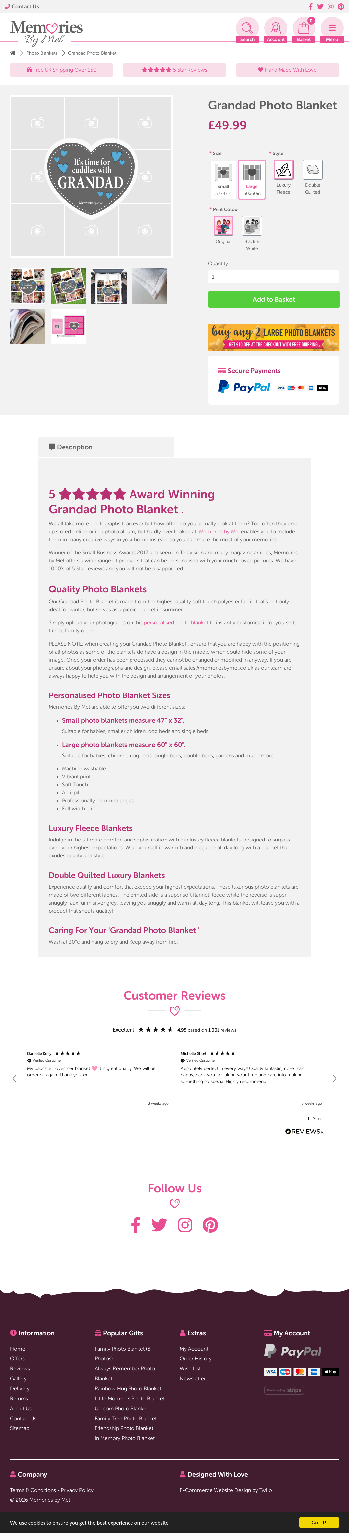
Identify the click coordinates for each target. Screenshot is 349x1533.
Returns (19, 1398)
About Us (21, 1408)
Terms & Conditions (33, 1490)
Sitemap (19, 1428)
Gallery (18, 1378)
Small (223, 180)
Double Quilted (313, 177)
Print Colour (226, 209)
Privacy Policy (77, 1490)
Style (278, 153)
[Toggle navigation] (332, 28)
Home (17, 1348)
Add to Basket (274, 299)
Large (252, 180)
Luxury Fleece (284, 177)
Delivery (20, 1388)
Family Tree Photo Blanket (126, 1418)
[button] (15, 1079)
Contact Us (22, 6)
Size (217, 153)
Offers (17, 1358)
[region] (174, 1079)
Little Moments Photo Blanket (130, 1398)
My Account (194, 1348)
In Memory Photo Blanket (125, 1438)
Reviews (20, 1368)
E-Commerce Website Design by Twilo (226, 1490)
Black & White (252, 233)
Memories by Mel (219, 531)
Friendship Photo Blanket (124, 1428)
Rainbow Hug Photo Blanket (128, 1388)
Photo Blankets (41, 53)
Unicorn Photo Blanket (121, 1408)
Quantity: (218, 263)
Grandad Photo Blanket (92, 53)
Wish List (190, 1368)
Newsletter (193, 1378)
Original (223, 230)
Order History (196, 1358)
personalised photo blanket (176, 622)
